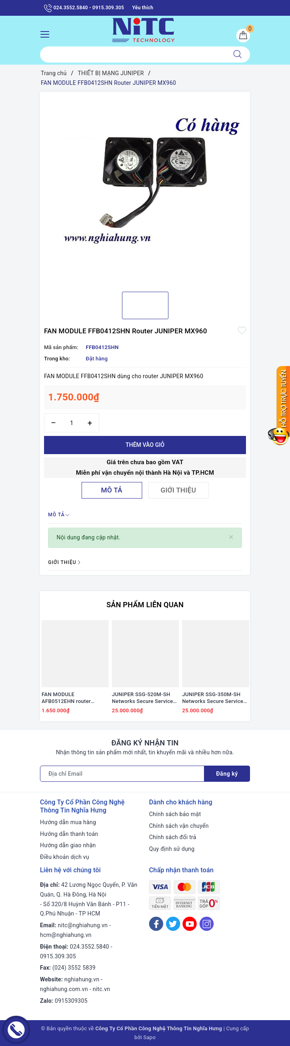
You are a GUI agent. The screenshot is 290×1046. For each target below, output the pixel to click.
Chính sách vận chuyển (179, 826)
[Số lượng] (72, 423)
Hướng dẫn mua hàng (68, 822)
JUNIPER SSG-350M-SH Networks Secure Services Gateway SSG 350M (214, 698)
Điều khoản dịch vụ (64, 857)
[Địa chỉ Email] (122, 774)
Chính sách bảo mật (175, 814)
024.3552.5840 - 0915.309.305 (84, 8)
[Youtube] (190, 924)
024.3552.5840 (89, 946)
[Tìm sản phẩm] (132, 54)
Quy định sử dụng (172, 849)
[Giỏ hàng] (243, 35)
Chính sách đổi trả (172, 837)
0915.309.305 (58, 956)
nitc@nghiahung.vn (82, 925)
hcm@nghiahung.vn (65, 935)
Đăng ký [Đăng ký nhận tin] (227, 773)
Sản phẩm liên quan (144, 604)
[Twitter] (173, 924)
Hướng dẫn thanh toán (69, 834)
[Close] (231, 537)
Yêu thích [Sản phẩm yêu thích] (142, 8)
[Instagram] (207, 924)
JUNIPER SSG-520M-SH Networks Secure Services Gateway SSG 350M (144, 698)
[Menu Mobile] (47, 33)
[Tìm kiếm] (237, 54)
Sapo (149, 1037)
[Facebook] (156, 924)
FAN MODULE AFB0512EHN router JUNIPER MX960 (66, 698)
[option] (145, 189)
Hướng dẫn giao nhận (68, 845)
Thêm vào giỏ (145, 445)
